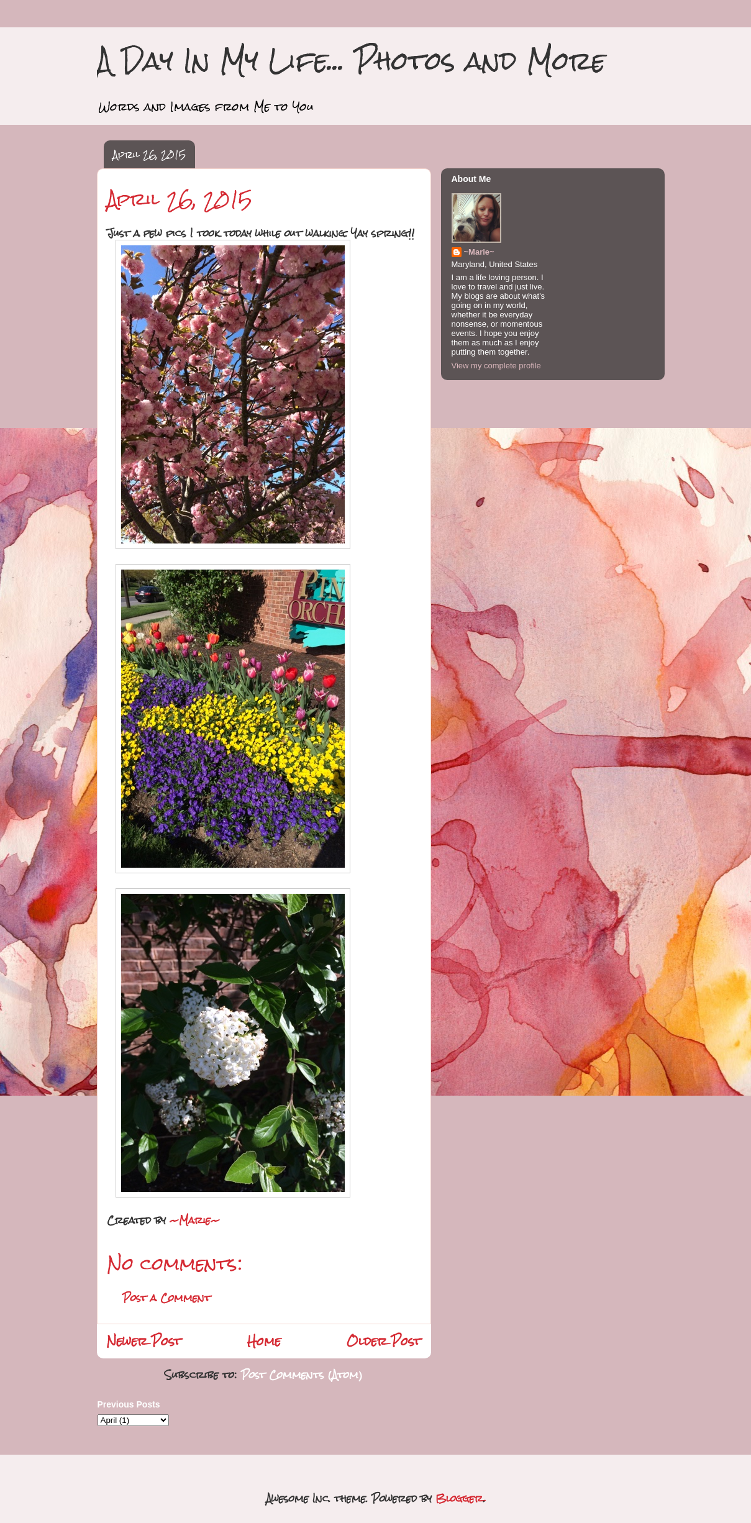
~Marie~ (479, 252)
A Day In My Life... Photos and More (351, 60)
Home (264, 1341)
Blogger (459, 1498)
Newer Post (144, 1341)
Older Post (384, 1341)
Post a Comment (166, 1298)
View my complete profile (496, 365)
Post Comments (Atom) (302, 1375)
